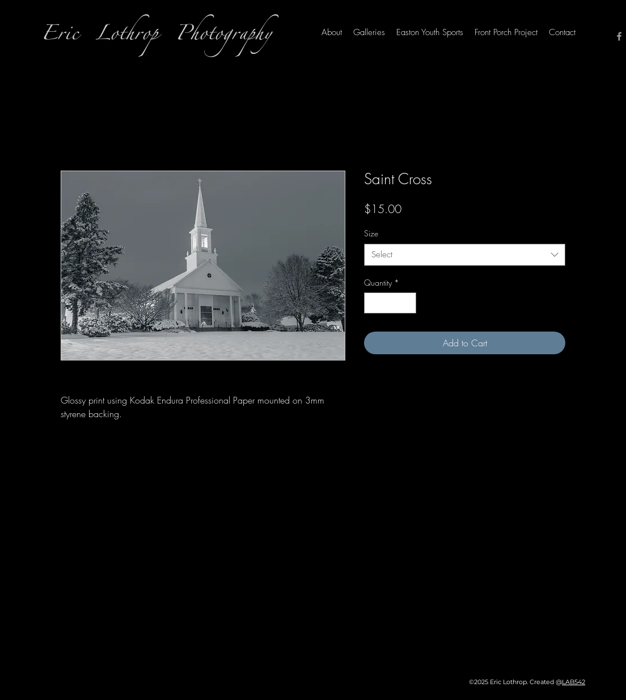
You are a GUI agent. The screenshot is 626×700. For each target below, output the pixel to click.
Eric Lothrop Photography (156, 37)
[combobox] (464, 255)
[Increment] (407, 303)
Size (371, 233)
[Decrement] (373, 303)
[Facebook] (619, 36)
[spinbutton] (390, 303)
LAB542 (573, 682)
